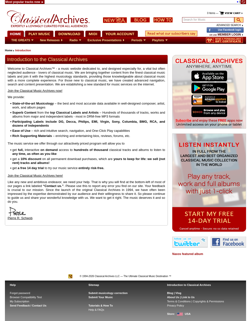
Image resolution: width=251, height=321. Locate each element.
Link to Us (187, 297)
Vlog (178, 293)
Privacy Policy (175, 305)
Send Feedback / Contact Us (28, 305)
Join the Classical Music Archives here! (35, 175)
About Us (173, 297)
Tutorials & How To (101, 305)
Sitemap (94, 284)
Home (9, 50)
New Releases (51, 40)
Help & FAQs (96, 309)
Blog (170, 293)
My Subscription (19, 301)
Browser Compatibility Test (26, 297)
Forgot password (20, 293)
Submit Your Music (101, 297)
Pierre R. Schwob (20, 216)
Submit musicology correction (108, 293)
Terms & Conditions (179, 301)
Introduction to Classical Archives (189, 284)
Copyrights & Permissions (208, 301)
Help (13, 284)
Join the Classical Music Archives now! (35, 91)
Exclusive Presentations (106, 40)
